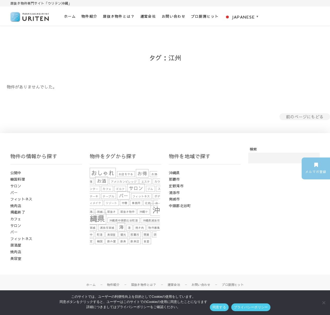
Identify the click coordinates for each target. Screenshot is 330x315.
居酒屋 (15, 245)
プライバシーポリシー (251, 307)
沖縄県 (174, 172)
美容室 (15, 258)
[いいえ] (323, 302)
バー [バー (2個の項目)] (123, 195)
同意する (219, 307)
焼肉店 (15, 205)
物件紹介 (89, 16)
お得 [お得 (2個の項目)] (142, 173)
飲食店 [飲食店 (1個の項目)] (134, 241)
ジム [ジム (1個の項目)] (150, 189)
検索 (253, 149)
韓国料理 (17, 179)
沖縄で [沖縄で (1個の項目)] (143, 212)
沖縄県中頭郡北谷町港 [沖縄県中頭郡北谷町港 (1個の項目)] (123, 220)
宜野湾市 (176, 185)
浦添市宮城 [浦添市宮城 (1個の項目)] (107, 228)
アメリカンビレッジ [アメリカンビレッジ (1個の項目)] (124, 181)
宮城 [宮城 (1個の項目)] (100, 212)
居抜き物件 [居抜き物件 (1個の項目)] (127, 212)
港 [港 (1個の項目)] (129, 228)
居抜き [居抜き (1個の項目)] (111, 212)
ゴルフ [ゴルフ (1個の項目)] (120, 189)
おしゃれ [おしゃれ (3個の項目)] (102, 173)
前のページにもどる (305, 116)
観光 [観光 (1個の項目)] (123, 235)
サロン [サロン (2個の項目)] (136, 188)
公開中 (15, 172)
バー (14, 192)
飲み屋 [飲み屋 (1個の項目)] (111, 241)
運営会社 (148, 16)
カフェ (15, 218)
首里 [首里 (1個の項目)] (146, 241)
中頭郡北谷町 (180, 205)
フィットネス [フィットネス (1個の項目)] (141, 196)
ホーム (70, 16)
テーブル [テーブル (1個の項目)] (108, 196)
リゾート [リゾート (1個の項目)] (111, 203)
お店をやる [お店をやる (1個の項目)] (126, 174)
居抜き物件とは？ (119, 16)
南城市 (174, 199)
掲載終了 (17, 212)
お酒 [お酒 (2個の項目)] (101, 180)
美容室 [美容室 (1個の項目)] (111, 235)
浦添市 (174, 192)
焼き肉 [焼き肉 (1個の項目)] (139, 228)
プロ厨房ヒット (205, 16)
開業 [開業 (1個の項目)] (146, 235)
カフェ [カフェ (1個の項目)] (107, 189)
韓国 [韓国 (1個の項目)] (100, 241)
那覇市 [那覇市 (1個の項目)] (134, 235)
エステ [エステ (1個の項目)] (145, 181)
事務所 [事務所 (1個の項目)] (136, 203)
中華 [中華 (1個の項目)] (124, 203)
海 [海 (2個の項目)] (121, 227)
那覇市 (174, 179)
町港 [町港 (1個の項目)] (100, 235)
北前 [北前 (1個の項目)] (148, 203)
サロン (15, 185)
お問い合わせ (173, 16)
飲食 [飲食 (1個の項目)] (123, 241)
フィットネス (21, 199)
